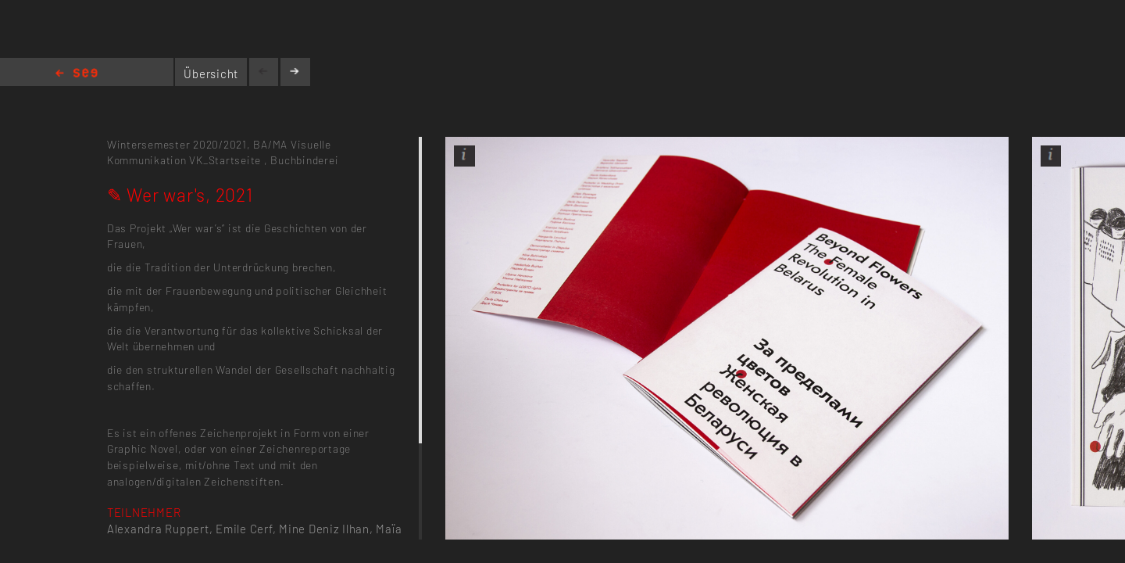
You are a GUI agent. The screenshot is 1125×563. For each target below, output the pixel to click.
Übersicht (211, 73)
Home (76, 74)
